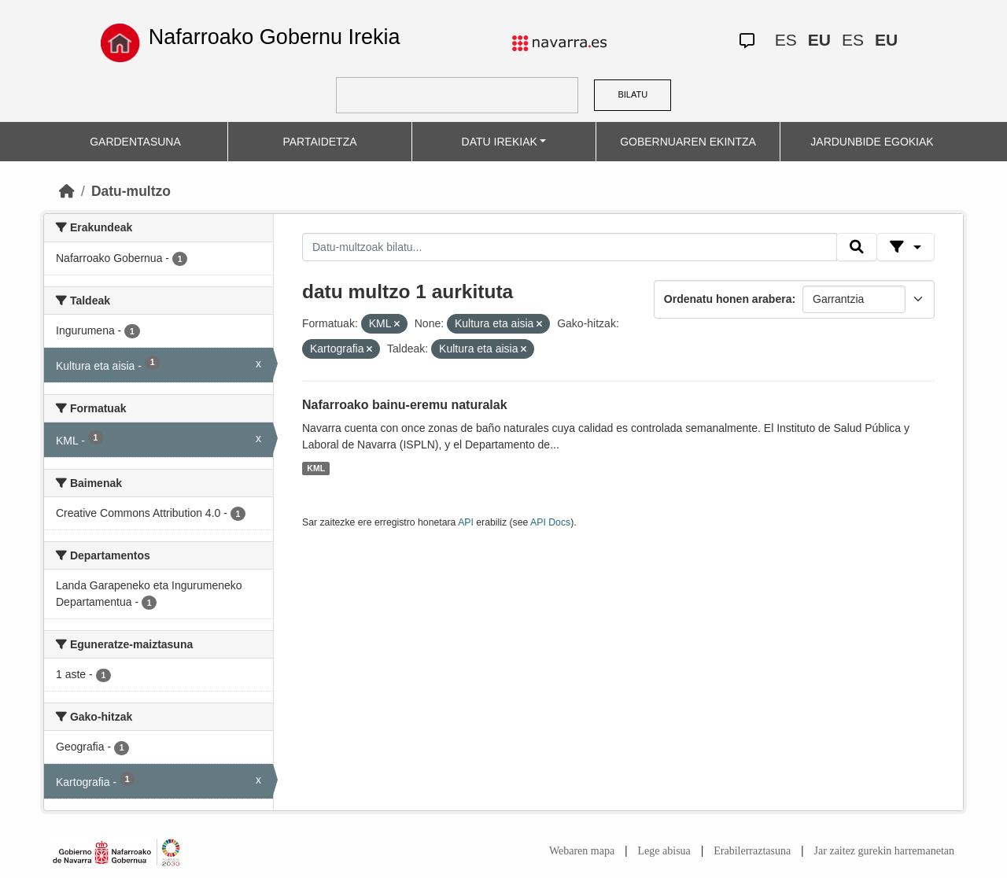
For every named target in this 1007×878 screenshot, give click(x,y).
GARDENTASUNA (135, 141)
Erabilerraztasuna (752, 851)
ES (786, 40)
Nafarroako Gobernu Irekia (274, 37)
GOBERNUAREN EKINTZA (688, 141)
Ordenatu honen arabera (728, 299)
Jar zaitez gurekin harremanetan (884, 851)
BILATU (632, 94)
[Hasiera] (67, 191)
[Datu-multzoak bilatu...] (569, 247)
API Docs (550, 522)
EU (819, 40)
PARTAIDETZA (319, 141)
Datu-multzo (131, 191)
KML (316, 468)
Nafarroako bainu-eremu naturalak (404, 404)
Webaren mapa (581, 851)
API (466, 522)
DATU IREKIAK (499, 141)
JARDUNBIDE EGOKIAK (871, 141)
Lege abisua (664, 851)
